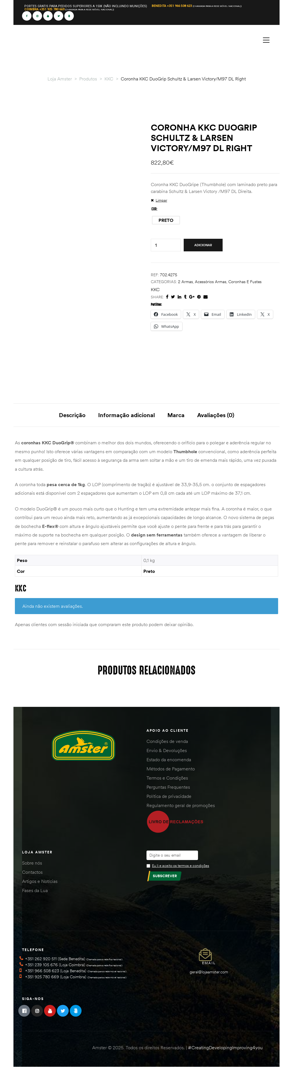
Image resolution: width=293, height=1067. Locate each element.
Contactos (32, 872)
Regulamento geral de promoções (180, 805)
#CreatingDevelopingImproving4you (225, 1047)
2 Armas (185, 281)
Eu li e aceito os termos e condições (180, 865)
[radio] (166, 220)
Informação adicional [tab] (126, 415)
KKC (155, 289)
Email (209, 963)
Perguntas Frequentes (168, 787)
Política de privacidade (168, 796)
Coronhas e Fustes (245, 281)
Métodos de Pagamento (170, 769)
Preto (149, 571)
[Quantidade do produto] (156, 245)
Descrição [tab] (72, 415)
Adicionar (203, 245)
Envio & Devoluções (166, 750)
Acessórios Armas (210, 281)
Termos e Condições (167, 778)
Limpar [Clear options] (161, 200)
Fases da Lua (35, 890)
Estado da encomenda (168, 759)
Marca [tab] (176, 415)
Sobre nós (32, 863)
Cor (154, 209)
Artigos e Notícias (40, 881)
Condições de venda (167, 741)
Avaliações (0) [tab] (215, 415)
